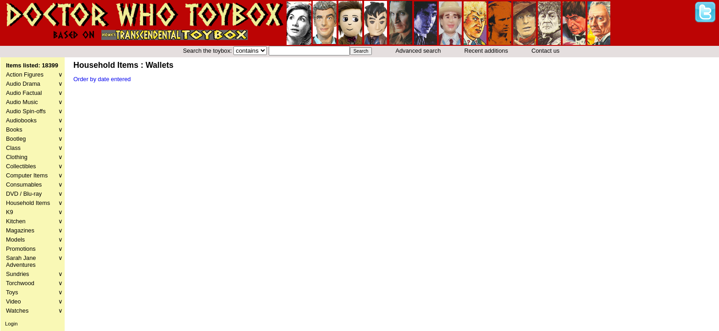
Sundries (34, 273)
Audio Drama (34, 83)
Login (11, 323)
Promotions (34, 248)
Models (34, 239)
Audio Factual (34, 92)
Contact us (545, 50)
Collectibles (34, 166)
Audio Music (34, 102)
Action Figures (34, 74)
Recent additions (486, 50)
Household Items (34, 202)
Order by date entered (102, 79)
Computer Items (34, 175)
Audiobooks (34, 120)
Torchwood (34, 283)
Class (34, 147)
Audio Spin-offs (34, 111)
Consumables (34, 184)
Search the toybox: (208, 50)
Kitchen (34, 221)
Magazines (34, 230)
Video (34, 301)
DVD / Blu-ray (34, 193)
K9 (34, 212)
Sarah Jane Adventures (34, 261)
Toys (34, 292)
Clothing (34, 157)
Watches (34, 310)
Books (34, 129)
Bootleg (34, 138)
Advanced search (418, 50)
